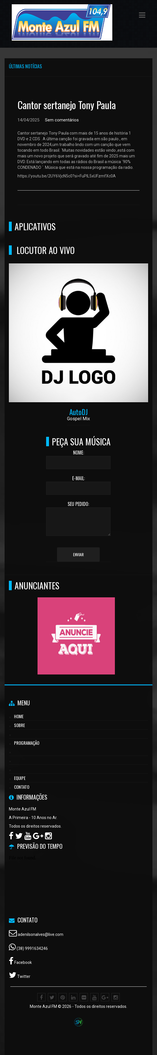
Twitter (23, 976)
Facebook (22, 962)
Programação (26, 743)
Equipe (19, 778)
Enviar (78, 554)
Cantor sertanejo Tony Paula (66, 104)
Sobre (19, 725)
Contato (21, 787)
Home (18, 716)
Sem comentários (62, 120)
